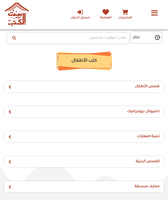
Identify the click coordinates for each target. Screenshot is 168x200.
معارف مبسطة (147, 187)
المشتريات (125, 17)
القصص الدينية (148, 162)
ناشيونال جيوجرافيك (143, 112)
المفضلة (105, 17)
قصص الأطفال (147, 87)
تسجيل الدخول (80, 14)
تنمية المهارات (148, 137)
